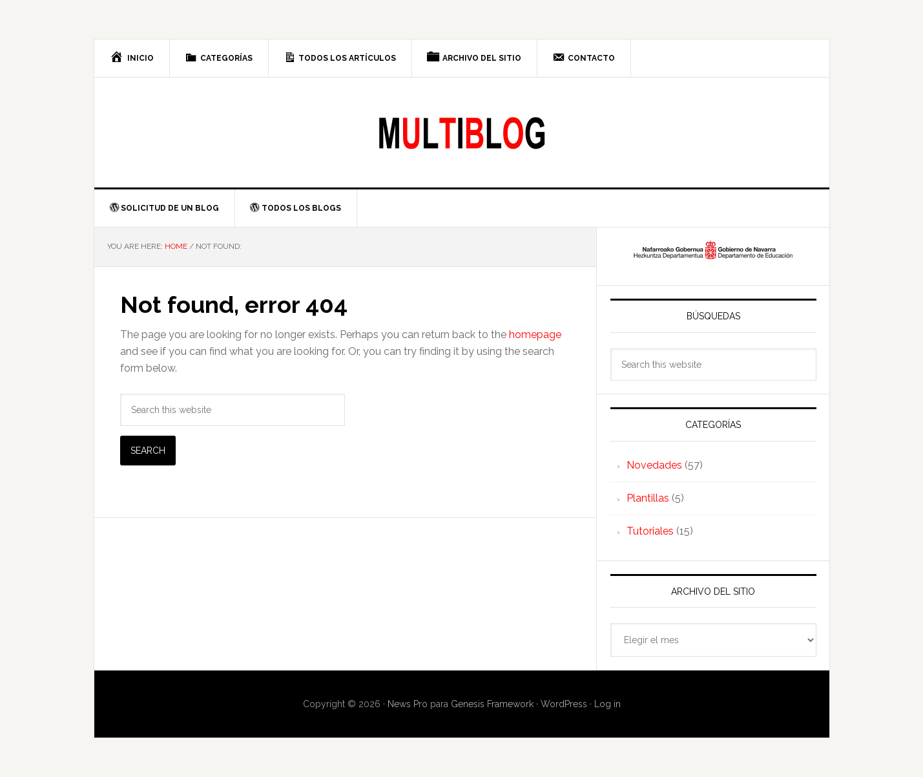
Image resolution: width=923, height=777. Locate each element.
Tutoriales (650, 531)
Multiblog (462, 132)
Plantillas (648, 498)
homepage (535, 334)
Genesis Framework (492, 704)
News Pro (408, 704)
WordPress (564, 704)
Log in (607, 704)
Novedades (654, 465)
